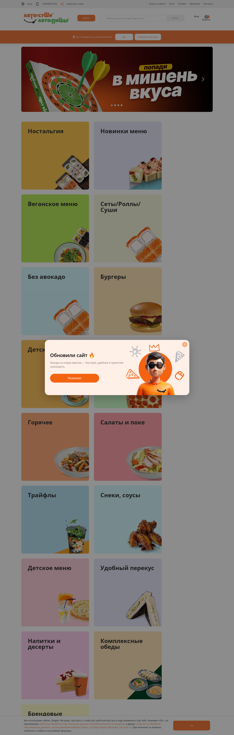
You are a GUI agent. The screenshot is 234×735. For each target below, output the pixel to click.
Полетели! (74, 378)
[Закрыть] (184, 344)
